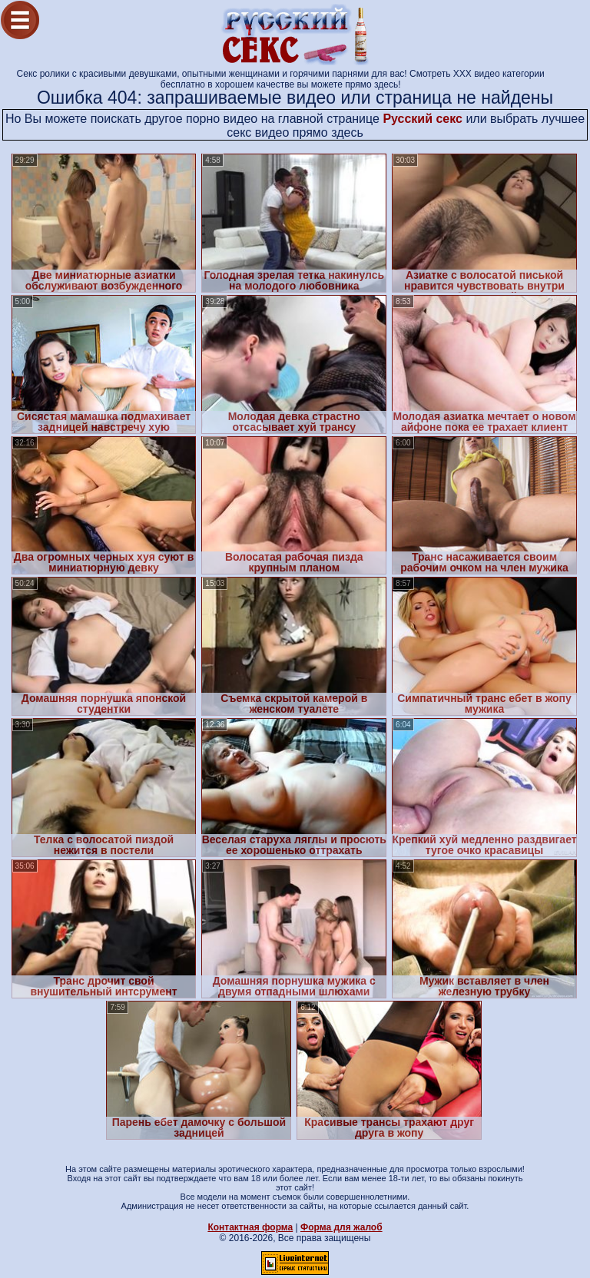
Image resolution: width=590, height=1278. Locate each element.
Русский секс (422, 118)
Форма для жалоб (341, 1227)
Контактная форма (250, 1227)
